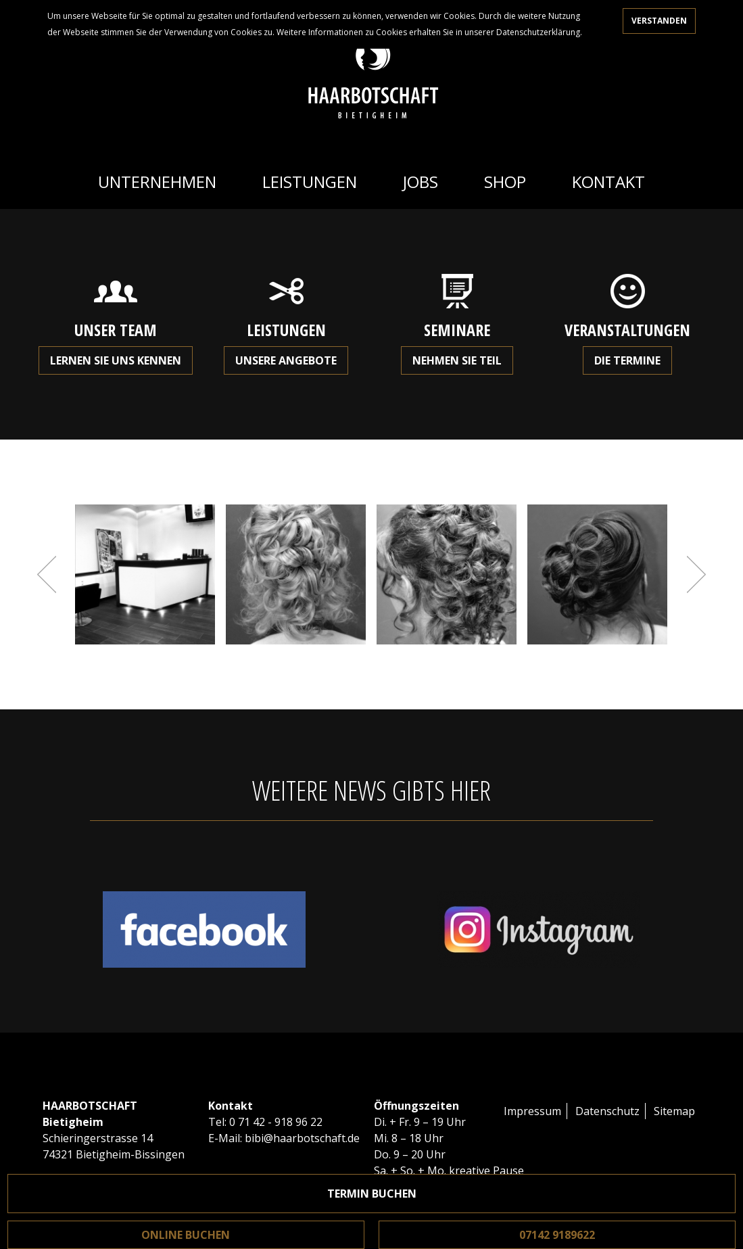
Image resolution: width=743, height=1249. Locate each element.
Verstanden (659, 20)
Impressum (532, 1111)
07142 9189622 (557, 1234)
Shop (505, 181)
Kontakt (608, 181)
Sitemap (674, 1111)
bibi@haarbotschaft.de (302, 1138)
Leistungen (309, 181)
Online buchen (185, 1234)
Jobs (420, 181)
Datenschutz (607, 1111)
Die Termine (627, 360)
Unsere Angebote (286, 360)
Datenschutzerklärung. (539, 32)
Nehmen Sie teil (457, 360)
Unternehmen (157, 181)
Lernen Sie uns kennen (115, 360)
